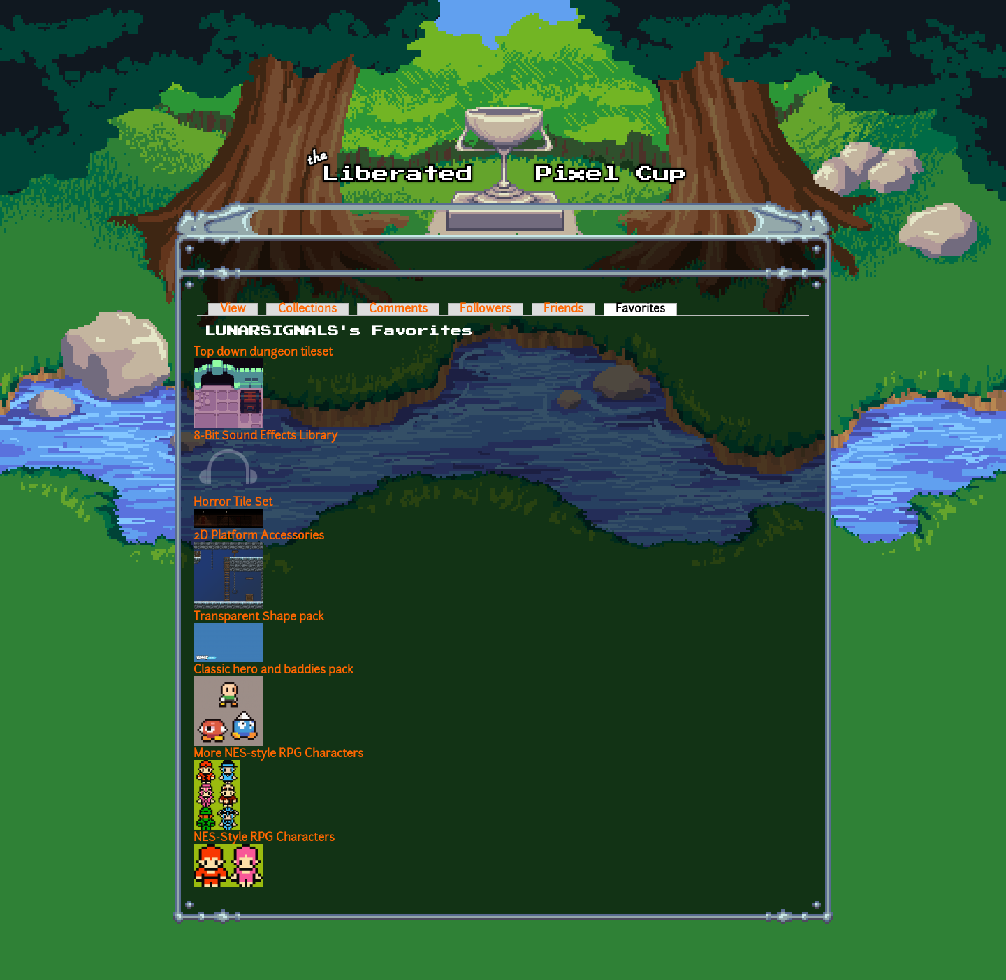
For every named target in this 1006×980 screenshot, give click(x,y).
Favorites (646, 309)
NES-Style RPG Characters (264, 838)
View (233, 309)
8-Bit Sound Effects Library (265, 436)
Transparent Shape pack (259, 617)
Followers (485, 309)
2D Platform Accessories (259, 536)
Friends (563, 309)
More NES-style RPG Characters (278, 754)
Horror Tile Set (233, 503)
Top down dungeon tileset (263, 352)
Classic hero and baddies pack (273, 670)
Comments (398, 309)
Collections (307, 309)
